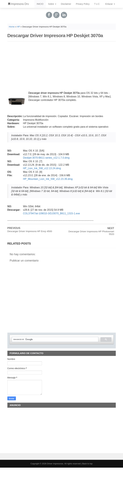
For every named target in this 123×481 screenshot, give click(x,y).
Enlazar (110, 4)
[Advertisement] (61, 66)
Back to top (87, 463)
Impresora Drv (18, 4)
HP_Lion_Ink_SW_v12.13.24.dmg (42, 168)
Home (12, 26)
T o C (97, 4)
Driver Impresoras (55, 463)
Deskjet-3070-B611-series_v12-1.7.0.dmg (46, 157)
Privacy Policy (83, 4)
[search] (54, 339)
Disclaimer (66, 4)
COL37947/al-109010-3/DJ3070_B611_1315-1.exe (51, 213)
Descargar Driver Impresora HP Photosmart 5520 (91, 232)
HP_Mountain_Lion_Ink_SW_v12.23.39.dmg (48, 179)
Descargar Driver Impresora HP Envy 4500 (29, 231)
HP (18, 26)
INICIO (40, 4)
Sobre (52, 4)
